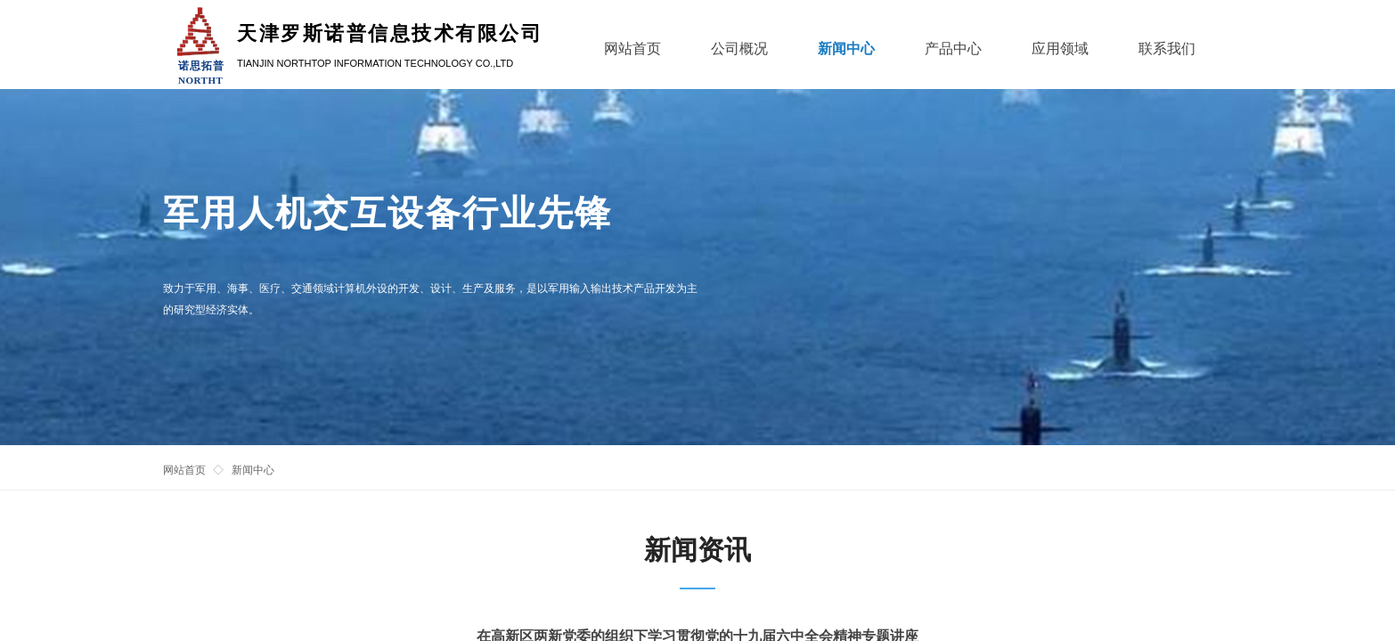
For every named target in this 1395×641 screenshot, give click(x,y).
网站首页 (184, 470)
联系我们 (1166, 48)
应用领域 (1060, 48)
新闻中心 (253, 470)
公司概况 (739, 48)
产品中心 (953, 48)
